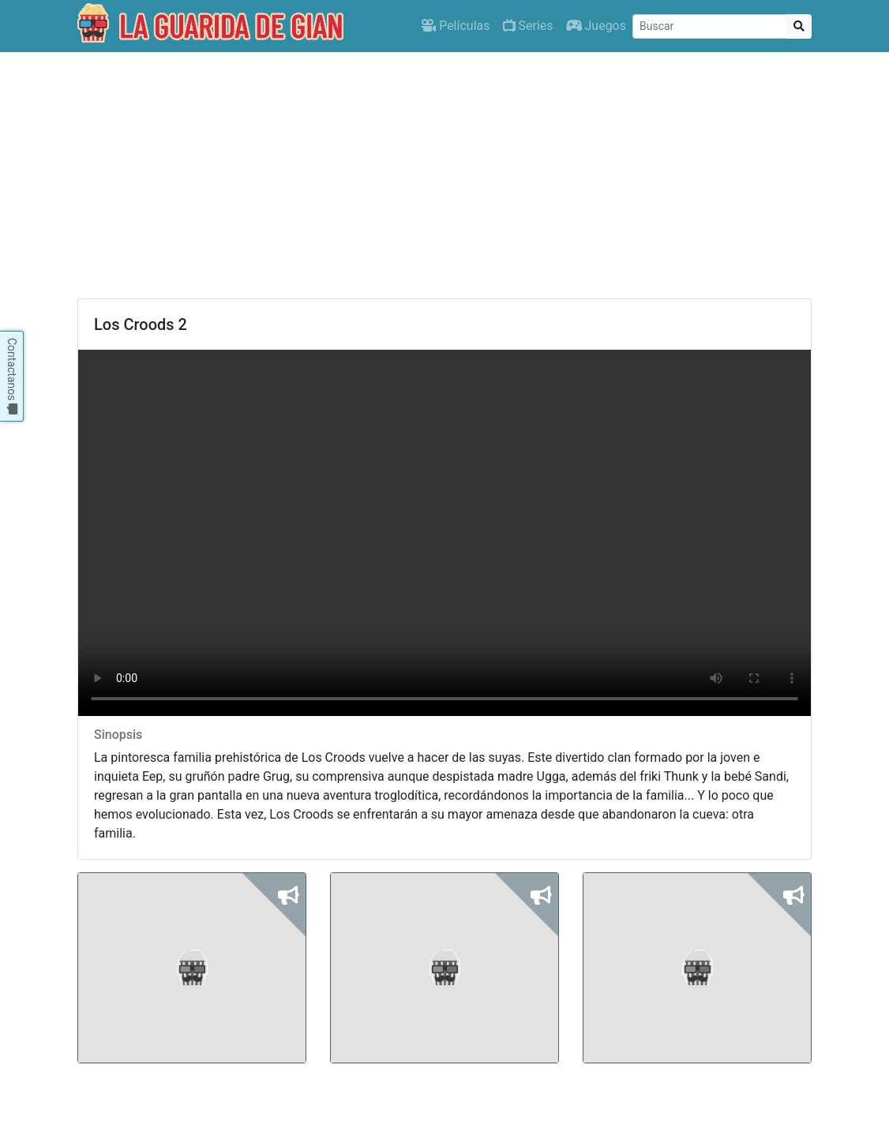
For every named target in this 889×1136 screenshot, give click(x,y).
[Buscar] (709, 26)
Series (528, 25)
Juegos (596, 25)
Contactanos (12, 376)
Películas (456, 25)
